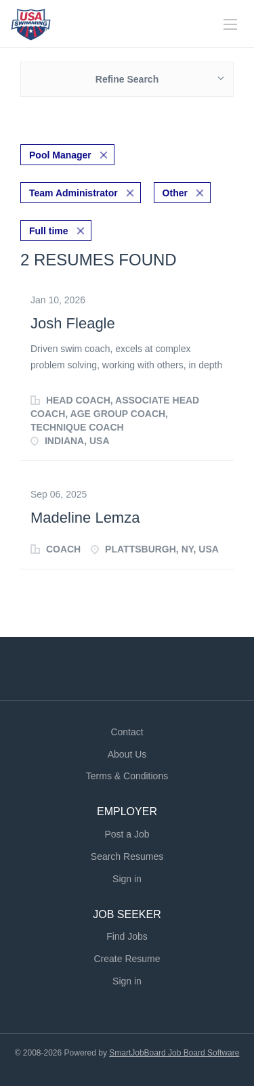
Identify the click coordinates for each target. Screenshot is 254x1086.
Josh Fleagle (72, 323)
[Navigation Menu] (230, 24)
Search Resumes (127, 856)
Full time (48, 230)
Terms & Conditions (127, 775)
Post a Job (126, 834)
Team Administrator (73, 193)
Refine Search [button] (127, 79)
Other (175, 193)
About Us (127, 754)
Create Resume (126, 958)
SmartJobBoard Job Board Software (174, 1053)
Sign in (127, 878)
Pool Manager (60, 155)
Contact (126, 731)
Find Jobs (127, 936)
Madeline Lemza (85, 517)
